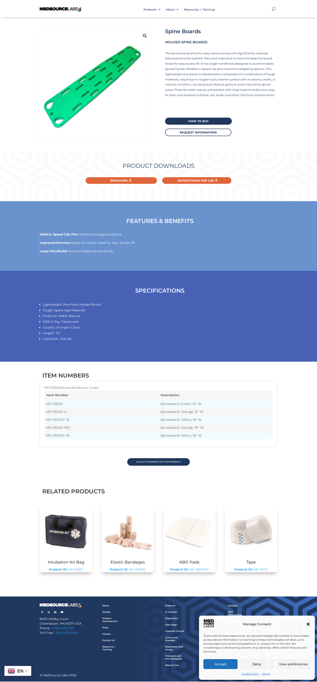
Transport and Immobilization (173, 658)
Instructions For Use (195, 180)
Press (105, 628)
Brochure (119, 180)
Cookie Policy (250, 673)
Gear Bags (171, 625)
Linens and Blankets (171, 639)
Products (150, 9)
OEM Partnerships (235, 614)
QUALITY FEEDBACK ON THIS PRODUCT (158, 462)
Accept (221, 664)
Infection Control (174, 631)
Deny (256, 664)
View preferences (293, 664)
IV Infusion (171, 612)
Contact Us (108, 641)
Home (266, 673)
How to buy (197, 121)
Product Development (110, 620)
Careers (106, 634)
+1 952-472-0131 (62, 629)
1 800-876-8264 (66, 633)
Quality (106, 612)
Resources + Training (199, 9)
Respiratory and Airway (174, 649)
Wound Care (172, 665)
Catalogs (232, 606)
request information (197, 132)
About (170, 9)
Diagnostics (171, 619)
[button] (308, 624)
